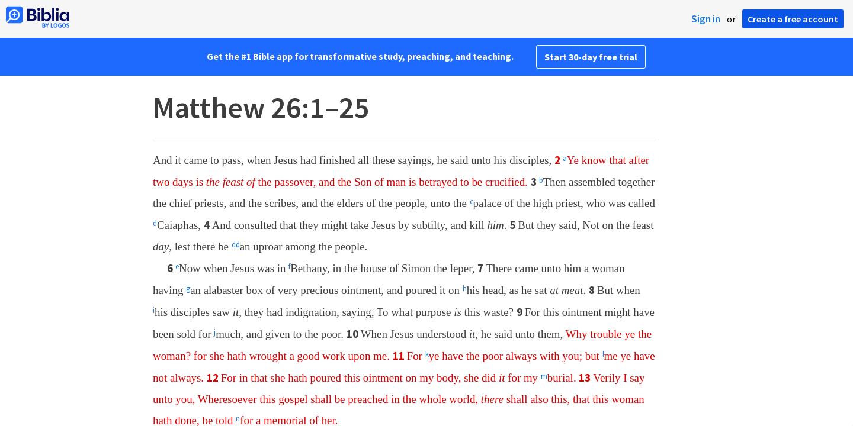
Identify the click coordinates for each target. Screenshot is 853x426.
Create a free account (793, 19)
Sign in (705, 18)
